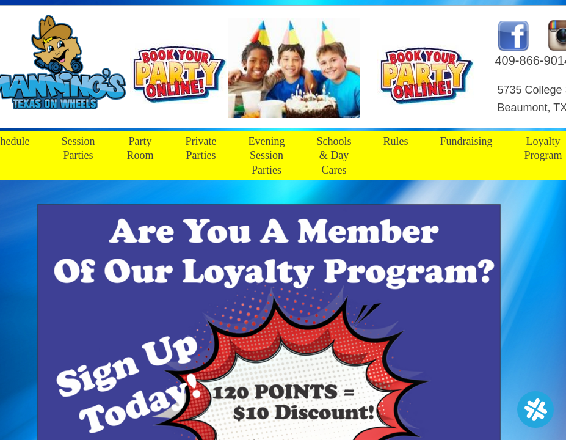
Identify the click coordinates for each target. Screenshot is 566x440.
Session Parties (78, 148)
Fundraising (466, 141)
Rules (395, 141)
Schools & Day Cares (334, 155)
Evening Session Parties (267, 155)
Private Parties (201, 148)
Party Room (140, 148)
